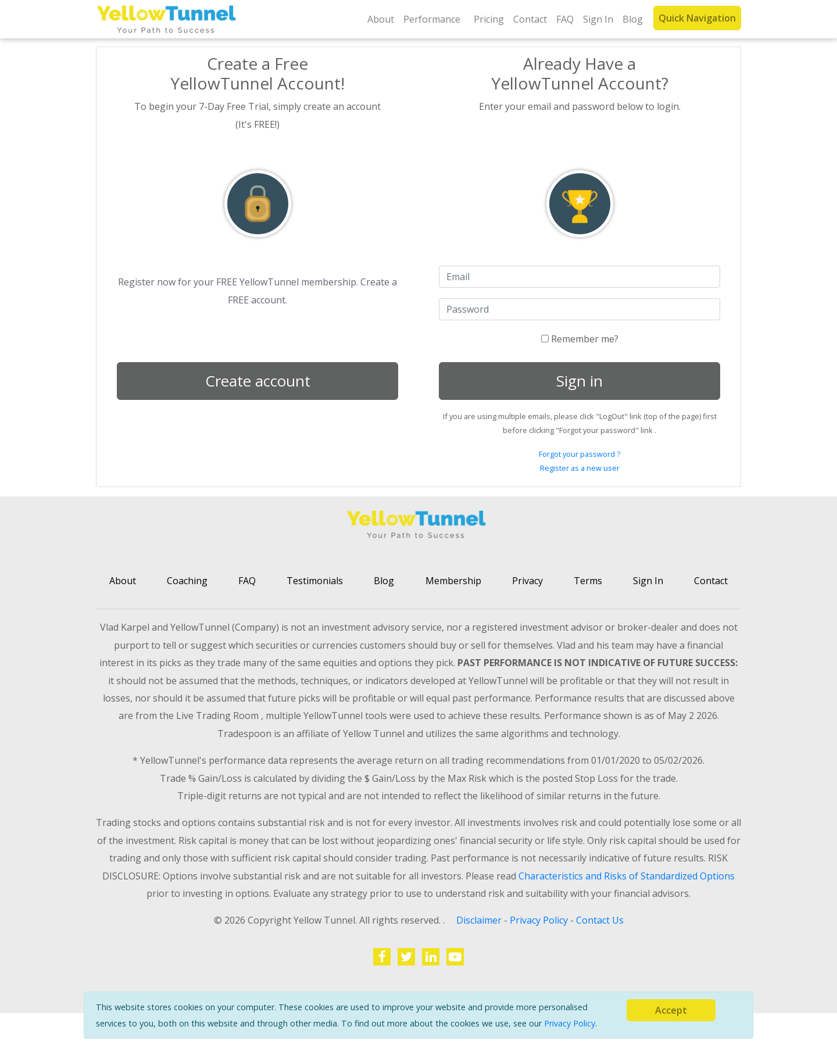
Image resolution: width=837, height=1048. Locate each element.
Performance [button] (431, 19)
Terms (588, 580)
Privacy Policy (569, 1023)
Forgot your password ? (579, 454)
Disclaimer (480, 920)
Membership (453, 580)
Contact (530, 19)
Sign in (579, 380)
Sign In (598, 19)
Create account (257, 380)
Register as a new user (580, 468)
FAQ (565, 19)
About (380, 19)
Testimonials (315, 580)
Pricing (489, 19)
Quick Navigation (697, 18)
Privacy (527, 580)
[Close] (671, 1010)
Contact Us (600, 920)
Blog (633, 19)
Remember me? (579, 338)
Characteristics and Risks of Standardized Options (626, 876)
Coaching (187, 580)
